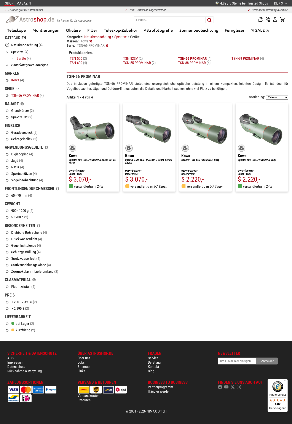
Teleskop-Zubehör (120, 30)
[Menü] (285, 381)
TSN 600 (78, 63)
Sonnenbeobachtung (198, 30)
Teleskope (16, 30)
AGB (10, 358)
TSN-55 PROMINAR (139, 63)
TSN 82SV (133, 58)
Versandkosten (88, 395)
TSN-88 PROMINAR (194, 63)
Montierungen (45, 30)
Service (153, 358)
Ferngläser (234, 30)
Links (81, 371)
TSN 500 (78, 58)
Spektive (121, 37)
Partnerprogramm (160, 387)
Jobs (81, 362)
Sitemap (83, 366)
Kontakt (153, 366)
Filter (92, 30)
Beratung (154, 362)
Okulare (73, 30)
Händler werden (159, 391)
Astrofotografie (158, 30)
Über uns (84, 358)
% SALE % (260, 30)
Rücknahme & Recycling (24, 371)
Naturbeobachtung (98, 37)
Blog (151, 371)
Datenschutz (16, 366)
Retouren (84, 400)
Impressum (15, 362)
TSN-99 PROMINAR (247, 58)
